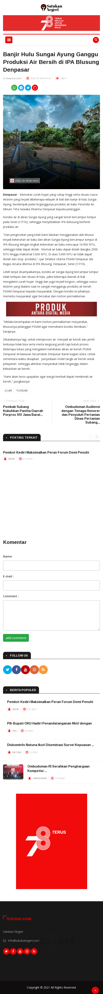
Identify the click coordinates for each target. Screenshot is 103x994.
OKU (14, 730)
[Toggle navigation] (8, 40)
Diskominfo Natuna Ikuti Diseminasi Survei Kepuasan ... (50, 745)
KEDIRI (11, 458)
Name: (7, 556)
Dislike (22, 390)
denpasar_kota (13, 78)
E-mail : (8, 576)
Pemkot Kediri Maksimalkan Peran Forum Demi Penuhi (46, 452)
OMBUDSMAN (40, 778)
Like (8, 390)
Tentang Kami (18, 919)
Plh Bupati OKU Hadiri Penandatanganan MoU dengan (49, 723)
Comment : (11, 596)
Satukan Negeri (13, 932)
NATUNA (16, 752)
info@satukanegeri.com (23, 940)
